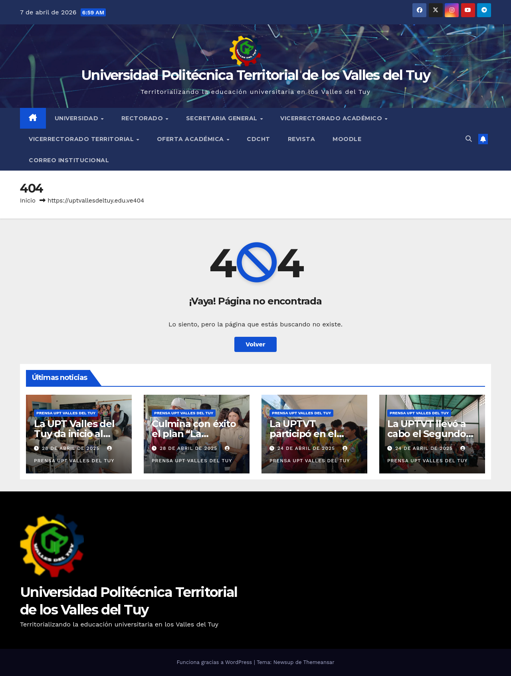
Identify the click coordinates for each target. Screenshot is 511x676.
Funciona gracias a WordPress (215, 662)
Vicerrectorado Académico (332, 118)
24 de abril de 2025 (307, 448)
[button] (468, 139)
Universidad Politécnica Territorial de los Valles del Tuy (255, 75)
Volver (255, 344)
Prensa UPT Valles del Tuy (65, 413)
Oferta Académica (191, 139)
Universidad (77, 118)
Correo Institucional (69, 160)
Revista (301, 139)
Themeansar (319, 662)
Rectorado (143, 118)
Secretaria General (222, 118)
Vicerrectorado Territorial (82, 139)
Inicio (28, 200)
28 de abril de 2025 (71, 448)
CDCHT (258, 139)
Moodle (347, 139)
